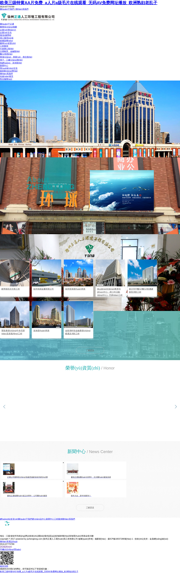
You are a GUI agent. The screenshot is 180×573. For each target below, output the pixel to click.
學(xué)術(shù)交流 (8, 68)
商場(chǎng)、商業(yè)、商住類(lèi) (16, 57)
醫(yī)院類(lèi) (6, 54)
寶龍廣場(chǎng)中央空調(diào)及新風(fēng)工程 (13, 332)
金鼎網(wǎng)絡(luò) (159, 539)
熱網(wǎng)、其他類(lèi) (11, 63)
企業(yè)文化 (6, 32)
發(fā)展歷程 (5, 35)
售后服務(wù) (6, 79)
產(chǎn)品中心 (39, 519)
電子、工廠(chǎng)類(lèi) (11, 60)
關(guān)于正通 (7, 24)
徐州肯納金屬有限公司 (43, 289)
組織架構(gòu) (6, 41)
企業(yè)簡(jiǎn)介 (8, 30)
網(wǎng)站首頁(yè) (9, 519)
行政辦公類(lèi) (7, 49)
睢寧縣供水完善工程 (10, 289)
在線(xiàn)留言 (6, 76)
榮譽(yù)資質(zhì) (8, 43)
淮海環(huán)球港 (41, 331)
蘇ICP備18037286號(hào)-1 (120, 539)
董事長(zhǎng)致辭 (8, 27)
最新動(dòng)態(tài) (9, 71)
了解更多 (90, 350)
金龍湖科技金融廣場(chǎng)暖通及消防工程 (77, 332)
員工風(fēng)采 (7, 38)
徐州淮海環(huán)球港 (75, 289)
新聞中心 (4, 66)
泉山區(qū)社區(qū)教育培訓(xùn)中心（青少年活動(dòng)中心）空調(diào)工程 (109, 292)
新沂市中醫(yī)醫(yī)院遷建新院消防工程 (141, 290)
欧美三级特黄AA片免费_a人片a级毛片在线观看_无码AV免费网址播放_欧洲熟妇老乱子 (78, 2)
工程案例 (4, 46)
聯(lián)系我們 (21, 9)
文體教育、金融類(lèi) (10, 51)
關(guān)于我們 (7, 9)
